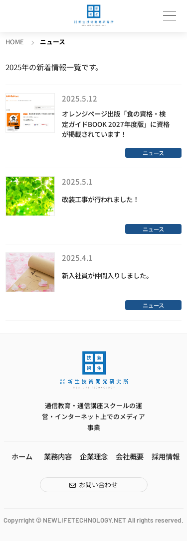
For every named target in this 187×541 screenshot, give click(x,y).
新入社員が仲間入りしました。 (107, 275)
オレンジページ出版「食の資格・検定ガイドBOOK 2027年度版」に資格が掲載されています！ (116, 123)
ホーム (21, 456)
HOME (14, 41)
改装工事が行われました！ (100, 199)
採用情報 (166, 456)
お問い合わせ (98, 484)
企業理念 (94, 456)
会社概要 (130, 456)
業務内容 (58, 456)
